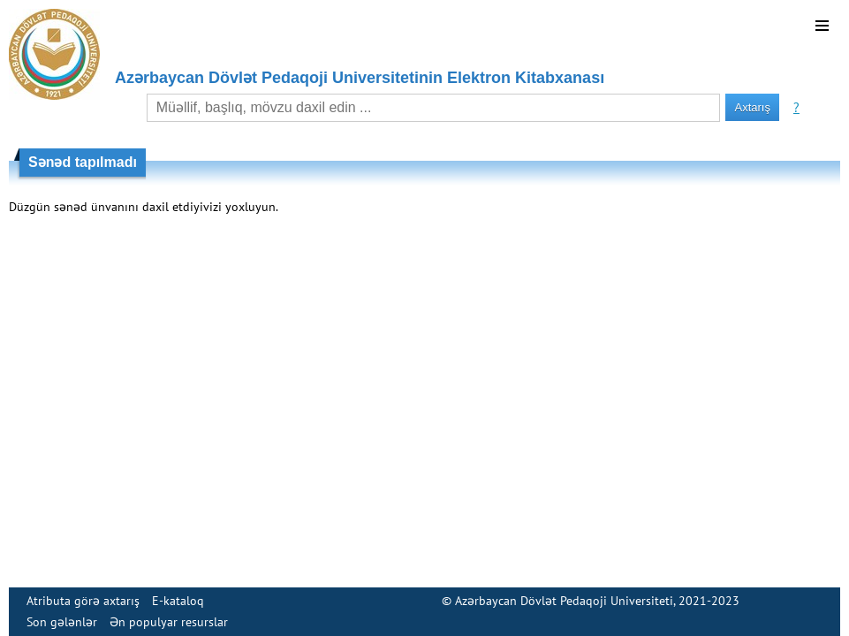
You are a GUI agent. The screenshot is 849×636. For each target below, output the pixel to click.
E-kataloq (178, 601)
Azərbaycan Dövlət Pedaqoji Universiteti (564, 601)
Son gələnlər (62, 622)
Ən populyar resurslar (169, 622)
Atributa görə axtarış (83, 601)
